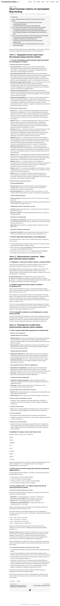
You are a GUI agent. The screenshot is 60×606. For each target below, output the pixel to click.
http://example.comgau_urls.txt (35, 498)
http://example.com (24, 496)
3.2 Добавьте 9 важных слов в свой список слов (24, 38)
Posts (15, 6)
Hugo (35, 604)
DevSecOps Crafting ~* (9, 2)
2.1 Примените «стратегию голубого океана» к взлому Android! (28, 29)
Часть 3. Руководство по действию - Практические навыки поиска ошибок (30, 35)
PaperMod (38, 604)
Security (18, 581)
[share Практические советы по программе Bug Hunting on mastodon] (30, 590)
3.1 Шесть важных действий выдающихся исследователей (27, 37)
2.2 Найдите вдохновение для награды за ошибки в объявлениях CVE (30, 30)
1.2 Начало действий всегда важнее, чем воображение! (26, 25)
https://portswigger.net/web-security (29, 247)
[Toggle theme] (19, 1)
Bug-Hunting (12, 581)
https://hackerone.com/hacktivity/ (39, 250)
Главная (11, 6)
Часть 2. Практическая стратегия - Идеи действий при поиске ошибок (29, 27)
